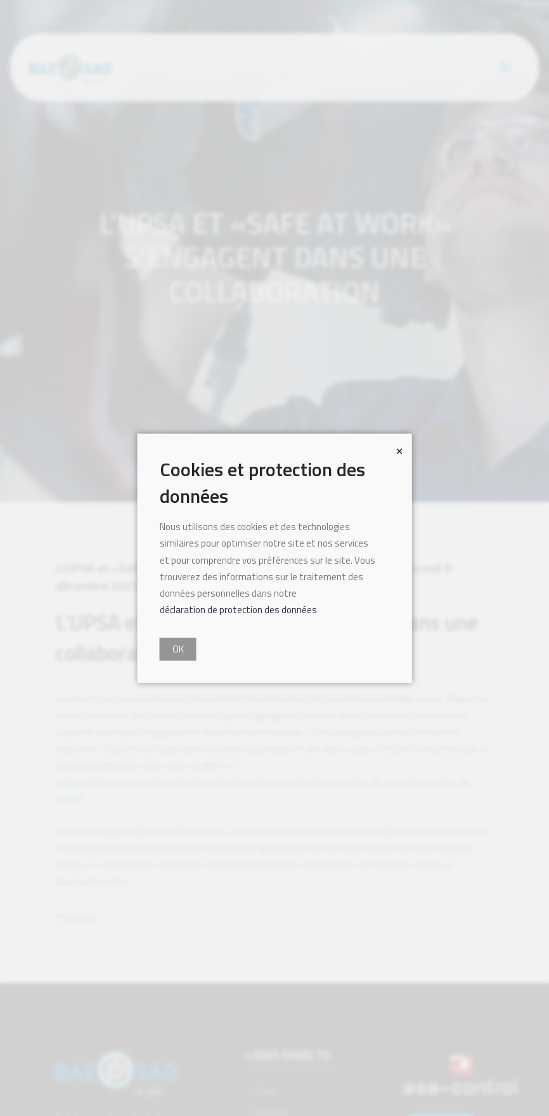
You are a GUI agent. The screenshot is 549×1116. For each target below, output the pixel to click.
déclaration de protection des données (238, 609)
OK (178, 648)
